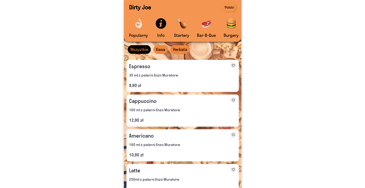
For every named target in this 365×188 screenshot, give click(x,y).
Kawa (160, 49)
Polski (229, 7)
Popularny (138, 35)
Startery (181, 35)
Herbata (180, 49)
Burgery (231, 35)
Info (161, 35)
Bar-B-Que (206, 35)
